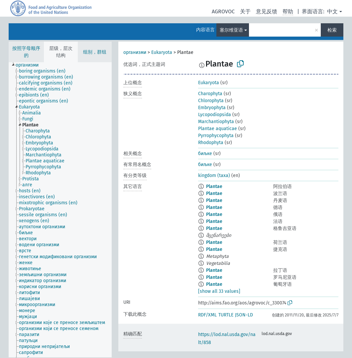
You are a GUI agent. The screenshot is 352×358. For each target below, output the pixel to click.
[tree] (60, 209)
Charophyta (210, 93)
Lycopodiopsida (214, 114)
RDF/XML (207, 315)
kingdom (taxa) (214, 175)
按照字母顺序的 (26, 52)
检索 (332, 30)
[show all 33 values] (219, 291)
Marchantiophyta (216, 121)
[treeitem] (30, 65)
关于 (245, 11)
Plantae (214, 186)
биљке (205, 153)
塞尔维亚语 (231, 30)
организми (134, 52)
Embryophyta (212, 107)
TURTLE (225, 315)
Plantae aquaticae (217, 128)
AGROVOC (223, 11)
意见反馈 (266, 11)
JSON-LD (244, 315)
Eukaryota (161, 52)
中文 (332, 11)
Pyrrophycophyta (216, 135)
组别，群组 (94, 52)
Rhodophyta (210, 142)
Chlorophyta (211, 100)
